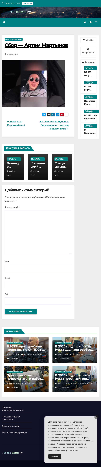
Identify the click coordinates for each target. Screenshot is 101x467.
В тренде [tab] (88, 62)
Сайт (7, 294)
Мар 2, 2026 (63, 354)
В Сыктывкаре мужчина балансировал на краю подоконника (54, 125)
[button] (85, 22)
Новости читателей (89, 68)
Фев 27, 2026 (14, 383)
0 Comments (15, 359)
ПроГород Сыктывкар (13, 39)
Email (7, 278)
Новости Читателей (31, 354)
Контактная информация (14, 432)
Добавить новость (11, 426)
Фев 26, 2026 (63, 383)
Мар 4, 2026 (14, 354)
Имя (7, 261)
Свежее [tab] (88, 40)
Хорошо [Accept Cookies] (54, 456)
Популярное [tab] (88, 51)
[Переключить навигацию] (96, 22)
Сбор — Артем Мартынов (36, 45)
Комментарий (12, 207)
